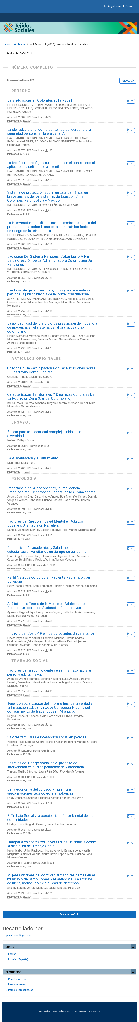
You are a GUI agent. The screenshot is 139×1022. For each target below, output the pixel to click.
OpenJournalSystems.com (89, 1011)
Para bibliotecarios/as (20, 989)
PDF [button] (132, 101)
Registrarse (112, 6)
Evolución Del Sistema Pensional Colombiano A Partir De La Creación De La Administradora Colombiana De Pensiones (50, 260)
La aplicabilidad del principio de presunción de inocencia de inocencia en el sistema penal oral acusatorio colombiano (52, 327)
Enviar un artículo (69, 914)
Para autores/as (17, 984)
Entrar (128, 6)
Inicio (6, 44)
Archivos (19, 44)
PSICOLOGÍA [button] (128, 81)
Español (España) (18, 959)
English (12, 954)
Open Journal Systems (18, 935)
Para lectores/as (17, 979)
